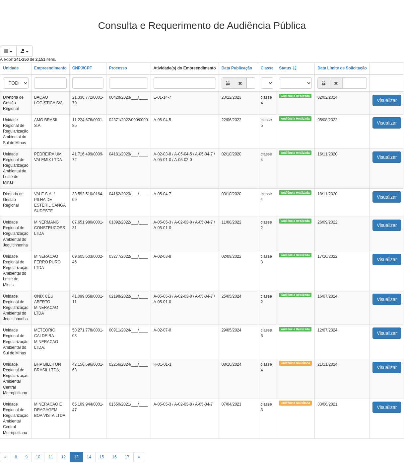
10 (38, 457)
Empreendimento (50, 68)
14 (89, 457)
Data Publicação (237, 68)
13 (76, 457)
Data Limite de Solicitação (342, 68)
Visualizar (387, 100)
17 (127, 457)
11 (50, 457)
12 (63, 457)
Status (285, 68)
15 (102, 457)
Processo (118, 68)
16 (114, 457)
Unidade (11, 68)
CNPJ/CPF (82, 68)
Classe (267, 68)
